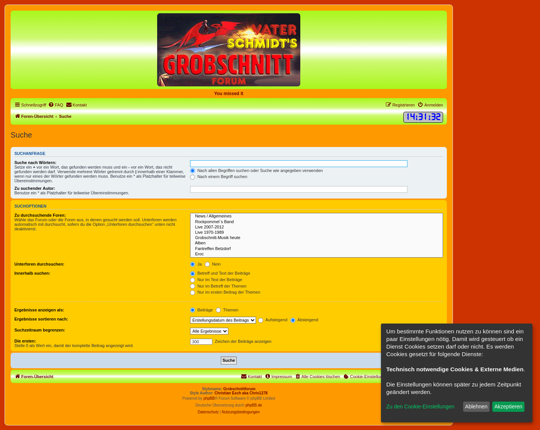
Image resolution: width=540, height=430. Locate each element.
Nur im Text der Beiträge (216, 279)
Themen (227, 310)
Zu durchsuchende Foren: (40, 215)
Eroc (316, 254)
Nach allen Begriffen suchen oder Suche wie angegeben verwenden (256, 170)
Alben (316, 243)
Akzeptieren (508, 406)
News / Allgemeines (316, 216)
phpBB (209, 398)
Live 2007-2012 (316, 227)
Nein (213, 264)
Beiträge (201, 310)
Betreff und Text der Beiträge (220, 273)
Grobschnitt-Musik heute (316, 238)
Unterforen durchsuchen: (39, 264)
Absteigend (304, 319)
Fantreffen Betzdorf (316, 249)
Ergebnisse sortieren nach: (41, 319)
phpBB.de (253, 405)
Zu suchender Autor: (34, 188)
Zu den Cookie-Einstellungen (420, 406)
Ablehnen (476, 406)
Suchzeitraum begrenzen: (39, 330)
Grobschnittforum (239, 389)
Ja (196, 264)
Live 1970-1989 (316, 232)
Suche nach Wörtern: (35, 162)
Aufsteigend (272, 319)
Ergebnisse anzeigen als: (39, 310)
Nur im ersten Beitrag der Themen (225, 292)
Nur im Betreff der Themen (218, 286)
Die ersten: (25, 341)
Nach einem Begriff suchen (218, 176)
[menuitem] (55, 104)
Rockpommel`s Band (316, 222)
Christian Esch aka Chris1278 (241, 393)
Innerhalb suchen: (32, 273)
